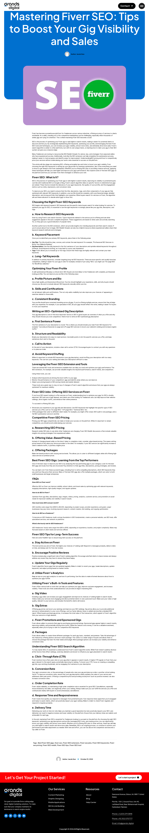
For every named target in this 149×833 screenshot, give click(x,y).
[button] (127, 6)
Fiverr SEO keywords (100, 743)
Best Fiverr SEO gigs (46, 743)
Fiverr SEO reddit (49, 745)
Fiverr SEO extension (71, 743)
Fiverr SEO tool (75, 745)
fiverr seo (58, 743)
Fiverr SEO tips (63, 745)
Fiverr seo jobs (86, 743)
